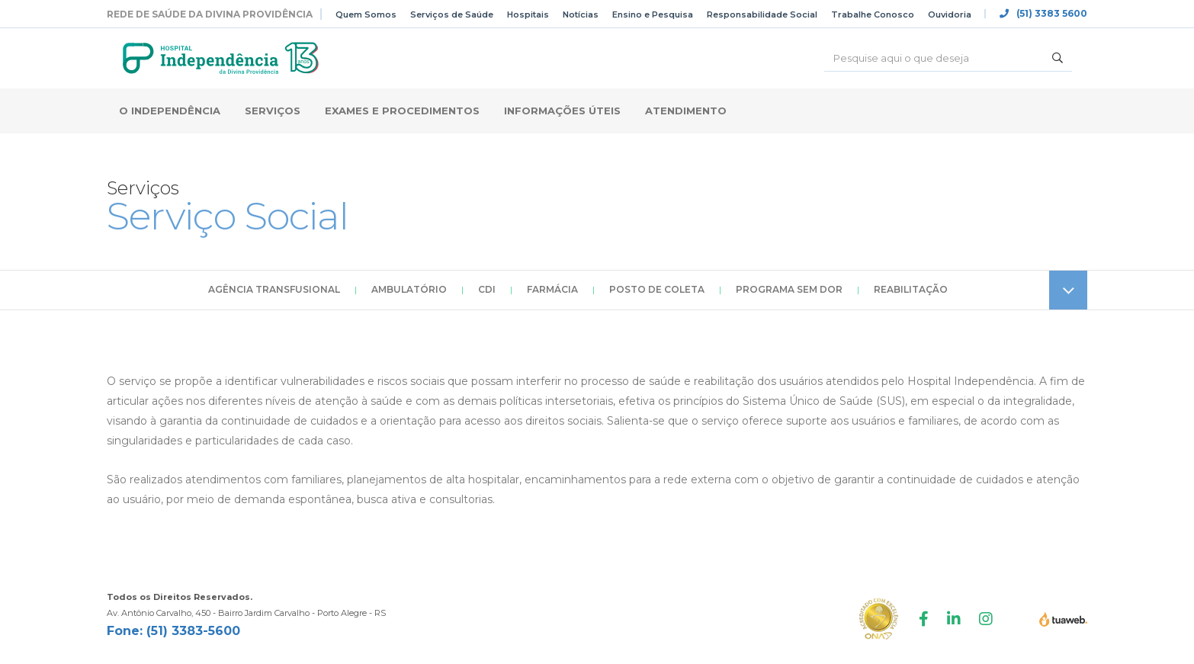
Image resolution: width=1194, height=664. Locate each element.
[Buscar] (933, 58)
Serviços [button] (272, 110)
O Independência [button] (169, 110)
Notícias (581, 14)
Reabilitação (911, 289)
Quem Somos (365, 14)
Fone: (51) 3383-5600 (173, 631)
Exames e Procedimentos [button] (402, 110)
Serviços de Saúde (451, 14)
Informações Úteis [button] (562, 110)
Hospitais (528, 14)
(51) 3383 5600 (1043, 13)
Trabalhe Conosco (872, 14)
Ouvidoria (949, 14)
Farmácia (552, 289)
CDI (487, 289)
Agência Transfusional (274, 289)
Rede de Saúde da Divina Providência (210, 14)
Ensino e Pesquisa (652, 14)
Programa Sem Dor (789, 289)
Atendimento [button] (686, 110)
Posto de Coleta (657, 289)
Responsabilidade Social (762, 14)
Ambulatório (409, 289)
